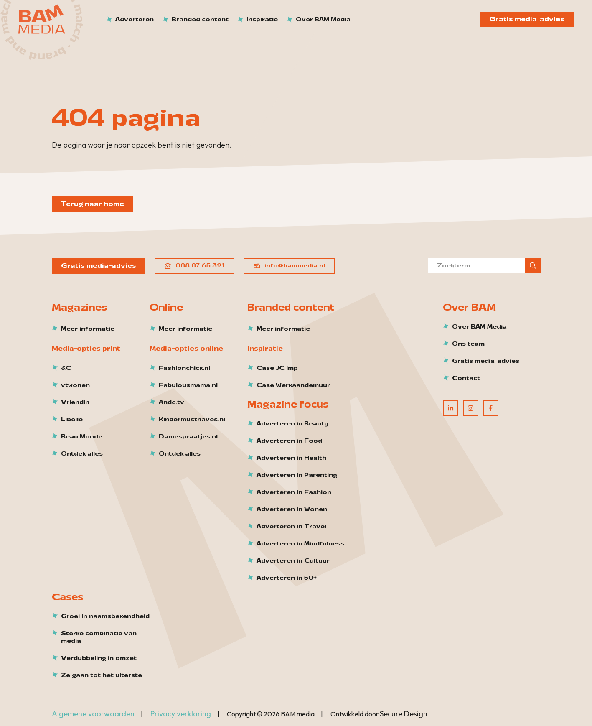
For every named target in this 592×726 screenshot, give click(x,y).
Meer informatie (87, 329)
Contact (466, 378)
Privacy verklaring (180, 713)
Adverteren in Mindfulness (300, 544)
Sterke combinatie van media (99, 637)
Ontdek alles (82, 454)
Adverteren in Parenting (297, 475)
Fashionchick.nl (184, 368)
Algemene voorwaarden (93, 713)
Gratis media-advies (526, 19)
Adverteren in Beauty (292, 424)
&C (66, 368)
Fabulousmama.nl (188, 385)
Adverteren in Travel (291, 526)
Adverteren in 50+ (287, 578)
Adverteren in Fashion (294, 492)
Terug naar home (92, 204)
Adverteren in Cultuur (293, 561)
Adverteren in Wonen (292, 509)
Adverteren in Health (291, 458)
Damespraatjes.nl (188, 437)
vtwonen (75, 385)
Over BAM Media (323, 19)
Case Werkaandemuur (293, 385)
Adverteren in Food (289, 441)
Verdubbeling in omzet (99, 658)
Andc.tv (171, 402)
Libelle (72, 419)
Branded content (200, 19)
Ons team (468, 344)
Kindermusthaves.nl (192, 419)
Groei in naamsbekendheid (105, 616)
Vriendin (75, 402)
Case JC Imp (277, 368)
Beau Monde (81, 437)
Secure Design (403, 713)
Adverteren (134, 19)
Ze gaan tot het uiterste (101, 675)
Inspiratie (262, 19)
